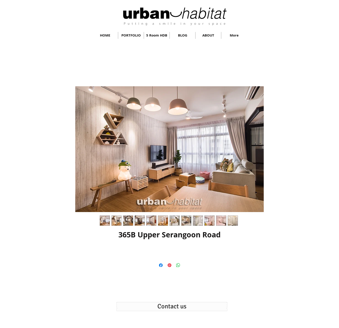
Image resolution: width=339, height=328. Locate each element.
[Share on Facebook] (161, 265)
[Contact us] (172, 306)
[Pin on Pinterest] (169, 265)
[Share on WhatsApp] (178, 265)
